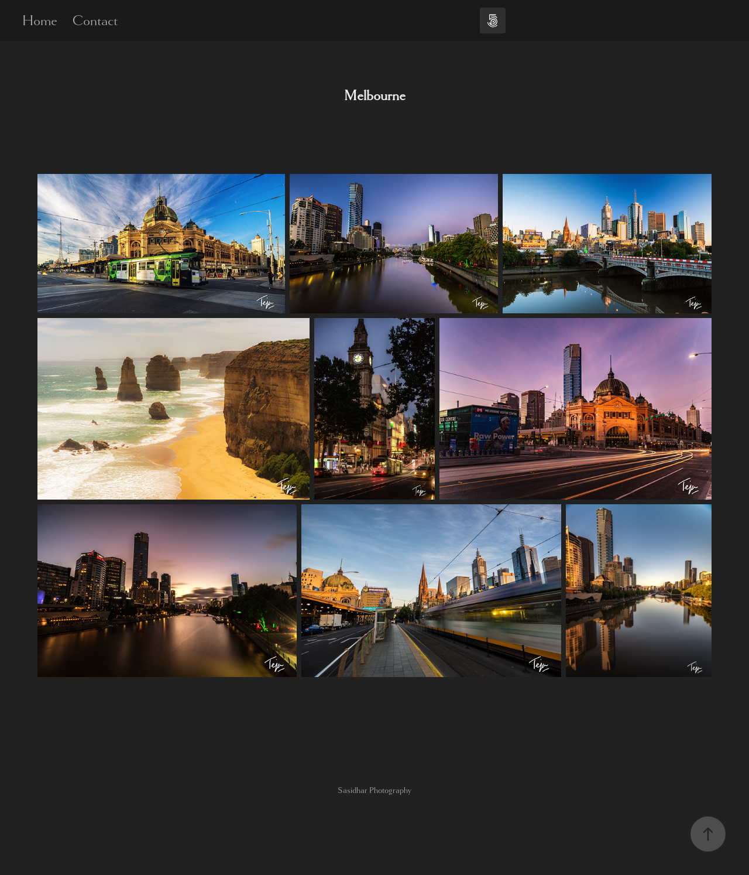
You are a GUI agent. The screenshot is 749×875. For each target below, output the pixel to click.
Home (39, 20)
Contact (95, 20)
